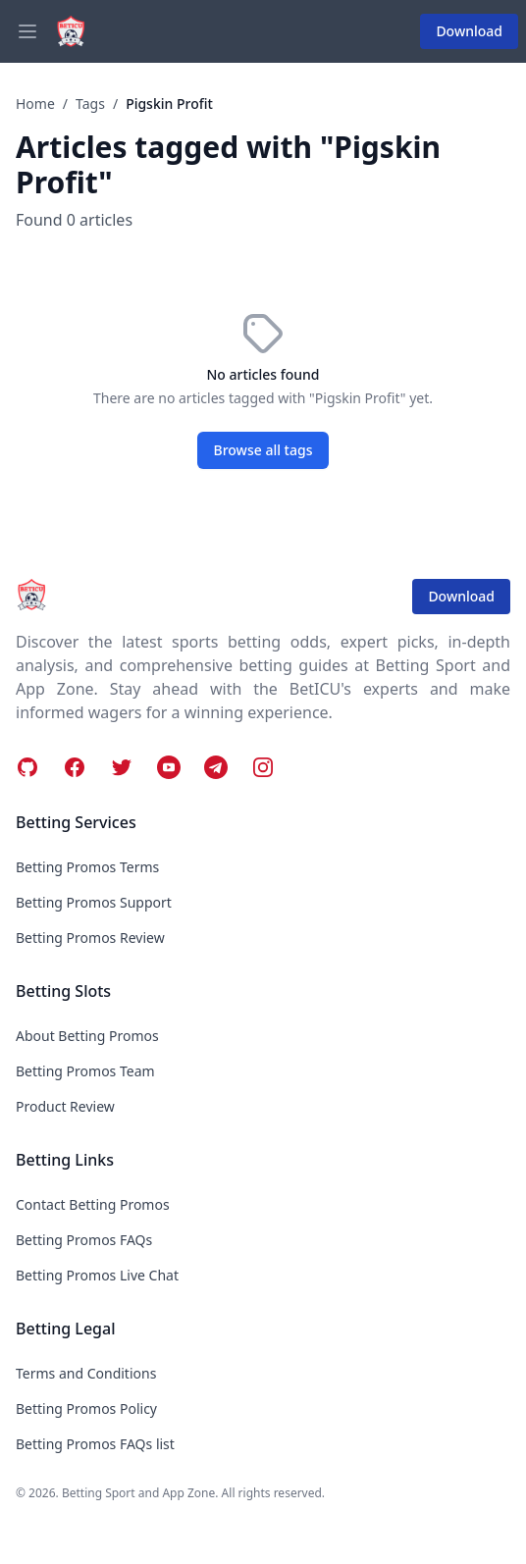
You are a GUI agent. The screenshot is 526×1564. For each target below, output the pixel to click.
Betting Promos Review (90, 937)
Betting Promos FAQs (84, 1239)
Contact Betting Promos (93, 1204)
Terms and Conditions (86, 1373)
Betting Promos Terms (87, 867)
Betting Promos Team (85, 1071)
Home (35, 103)
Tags (90, 103)
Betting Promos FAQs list (95, 1443)
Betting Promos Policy (86, 1408)
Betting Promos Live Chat (97, 1275)
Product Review (65, 1106)
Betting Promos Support (94, 902)
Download (469, 31)
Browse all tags (263, 450)
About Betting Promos (87, 1035)
